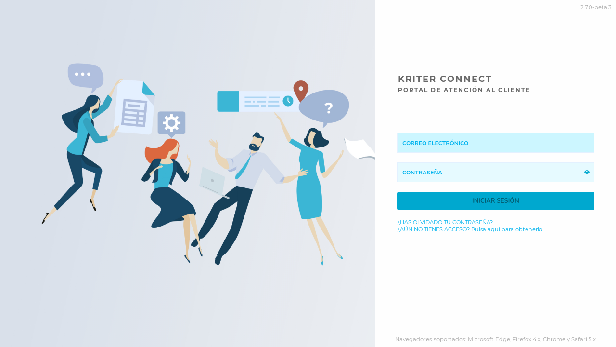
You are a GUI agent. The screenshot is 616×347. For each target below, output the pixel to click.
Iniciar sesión (495, 201)
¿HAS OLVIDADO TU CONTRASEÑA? (445, 222)
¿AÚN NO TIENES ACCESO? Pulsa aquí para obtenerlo (469, 229)
